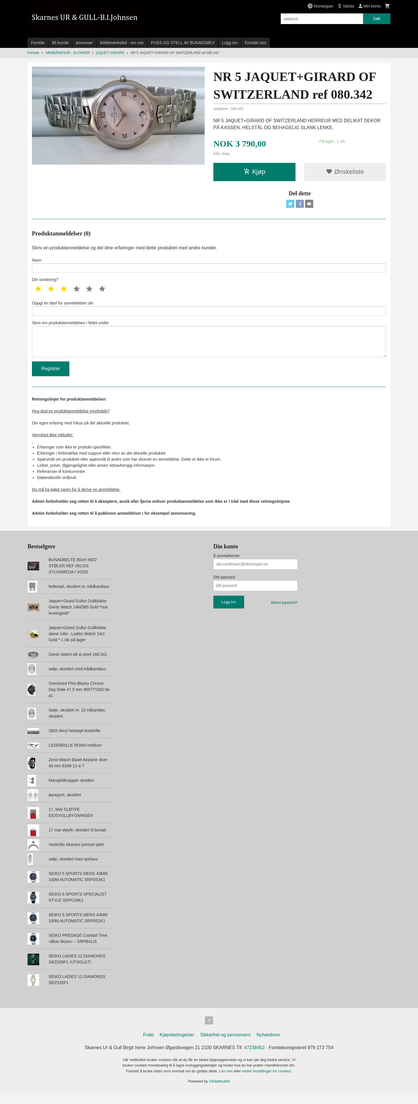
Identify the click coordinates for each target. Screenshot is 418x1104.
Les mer (226, 1082)
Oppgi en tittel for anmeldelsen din (209, 312)
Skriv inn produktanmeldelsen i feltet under (209, 346)
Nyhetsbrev (268, 1045)
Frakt (148, 1045)
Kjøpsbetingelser (177, 1045)
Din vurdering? (45, 282)
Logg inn (230, 42)
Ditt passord (224, 587)
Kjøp (254, 171)
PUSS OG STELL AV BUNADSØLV (183, 42)
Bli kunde (60, 42)
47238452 (254, 1058)
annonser (84, 42)
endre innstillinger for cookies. (267, 1082)
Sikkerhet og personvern (225, 1045)
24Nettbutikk (219, 1092)
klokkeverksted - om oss (122, 42)
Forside (38, 42)
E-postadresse (226, 565)
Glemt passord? (284, 612)
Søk (376, 18)
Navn (209, 267)
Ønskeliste (345, 171)
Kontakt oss (255, 42)
